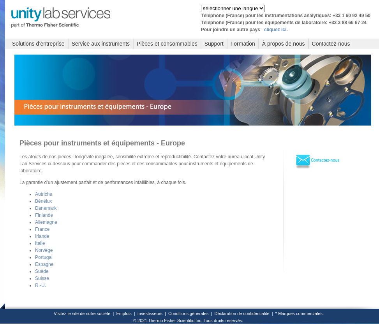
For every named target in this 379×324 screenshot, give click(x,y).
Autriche (43, 194)
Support (214, 44)
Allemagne (46, 222)
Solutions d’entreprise (38, 44)
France (42, 229)
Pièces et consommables (167, 44)
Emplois (124, 313)
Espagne (44, 264)
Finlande (44, 215)
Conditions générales (188, 313)
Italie (40, 243)
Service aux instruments (101, 44)
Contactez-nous (331, 44)
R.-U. (40, 285)
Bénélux (43, 201)
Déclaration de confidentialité (241, 313)
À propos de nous (283, 44)
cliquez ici (275, 29)
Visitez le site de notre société (82, 313)
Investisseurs (149, 313)
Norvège (44, 250)
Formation (243, 44)
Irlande (42, 236)
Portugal (44, 257)
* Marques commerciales (299, 313)
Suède (42, 271)
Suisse (42, 278)
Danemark (45, 208)
